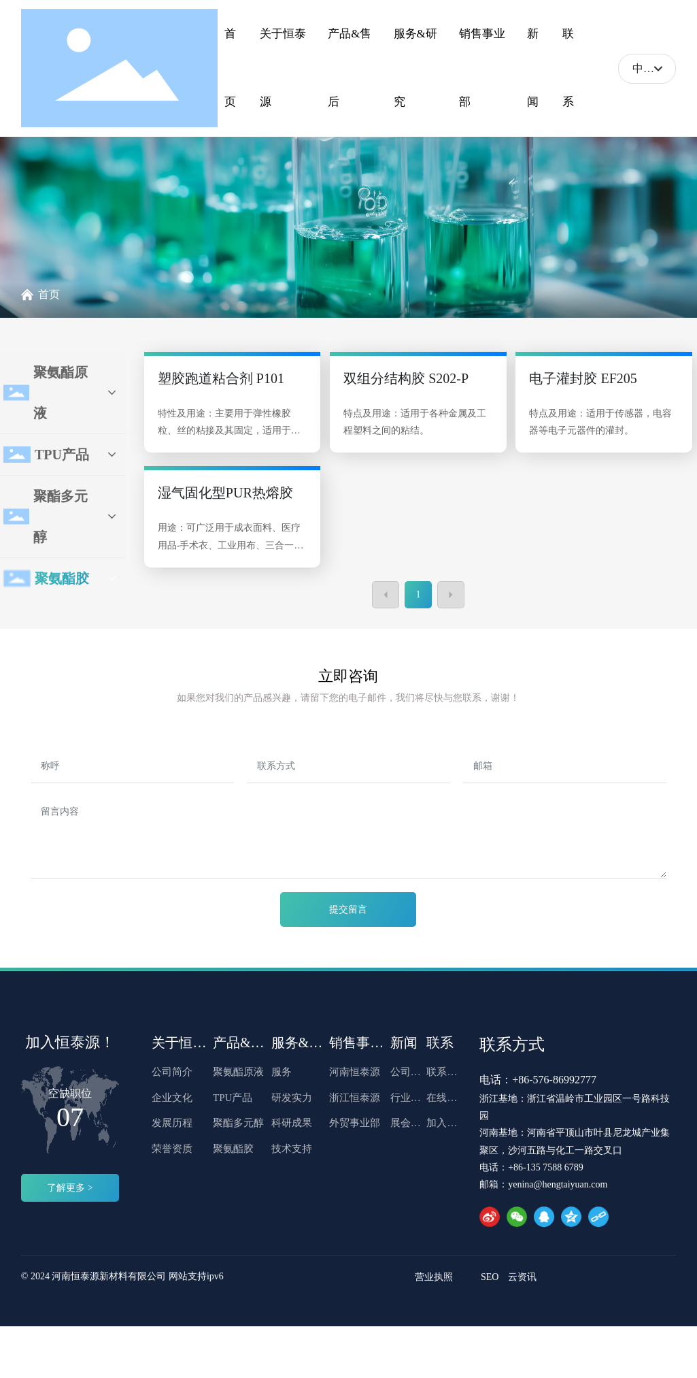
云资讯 (522, 1277)
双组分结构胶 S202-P (406, 378)
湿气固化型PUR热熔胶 (225, 492)
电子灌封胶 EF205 (582, 378)
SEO (489, 1277)
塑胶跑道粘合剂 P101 (221, 378)
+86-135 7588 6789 (545, 1167)
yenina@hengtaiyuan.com (557, 1184)
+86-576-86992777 (554, 1079)
